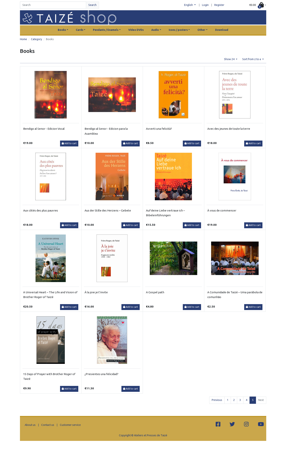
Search (92, 4)
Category (36, 39)
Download (221, 29)
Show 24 (229, 59)
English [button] (188, 4)
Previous (217, 400)
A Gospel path (155, 292)
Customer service (70, 424)
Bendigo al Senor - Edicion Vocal (44, 128)
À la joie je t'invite (96, 292)
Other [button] (201, 29)
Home (23, 39)
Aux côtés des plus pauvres (40, 210)
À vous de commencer (221, 210)
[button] (257, 5)
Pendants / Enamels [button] (105, 29)
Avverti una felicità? (159, 128)
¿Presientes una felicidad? (101, 374)
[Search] (53, 5)
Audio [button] (155, 29)
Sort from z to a (251, 59)
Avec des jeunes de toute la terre (228, 128)
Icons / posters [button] (178, 29)
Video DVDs (136, 29)
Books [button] (62, 29)
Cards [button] (79, 29)
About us (30, 424)
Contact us (47, 424)
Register (219, 4)
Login (205, 4)
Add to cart (69, 143)
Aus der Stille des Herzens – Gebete (108, 210)
